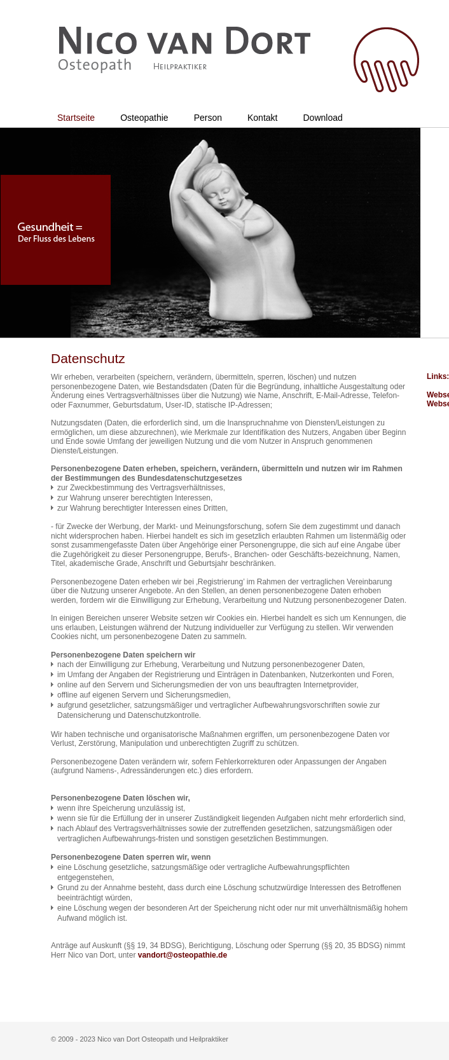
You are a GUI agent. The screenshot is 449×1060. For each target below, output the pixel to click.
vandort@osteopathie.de (182, 955)
